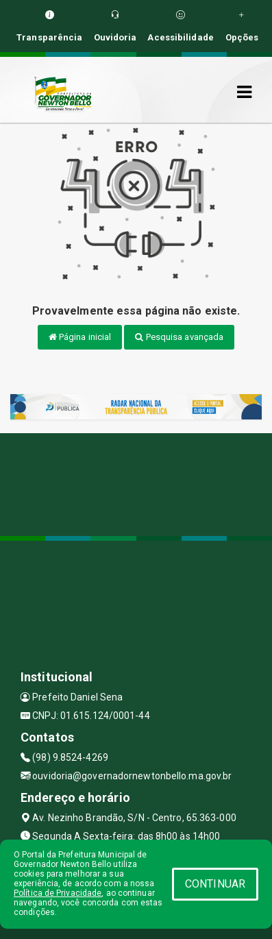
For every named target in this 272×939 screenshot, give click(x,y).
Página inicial (80, 337)
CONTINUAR (215, 883)
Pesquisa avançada (179, 337)
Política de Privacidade (57, 893)
